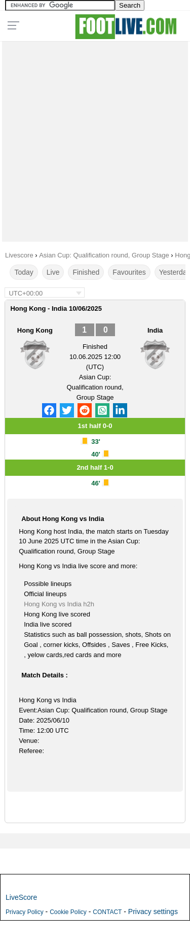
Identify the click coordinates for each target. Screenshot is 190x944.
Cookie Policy (68, 912)
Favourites (128, 272)
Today (23, 272)
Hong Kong (35, 330)
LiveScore (21, 897)
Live (53, 272)
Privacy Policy (25, 912)
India (155, 330)
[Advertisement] (95, 139)
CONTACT (107, 912)
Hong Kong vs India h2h (59, 604)
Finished (85, 272)
